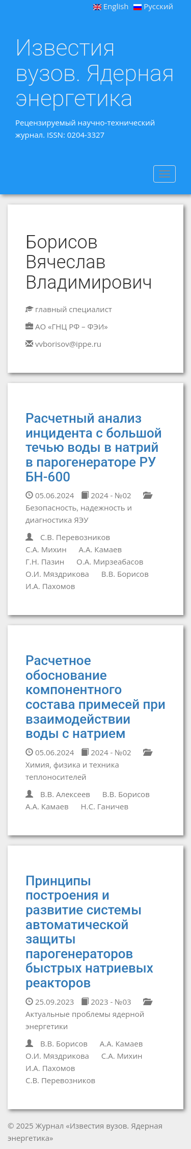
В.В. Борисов (125, 574)
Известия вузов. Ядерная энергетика (94, 73)
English (111, 6)
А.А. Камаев (100, 549)
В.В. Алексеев (65, 794)
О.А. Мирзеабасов (109, 561)
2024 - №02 (106, 495)
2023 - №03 (106, 1002)
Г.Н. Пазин (44, 561)
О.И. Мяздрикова (57, 574)
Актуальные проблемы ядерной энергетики (88, 1014)
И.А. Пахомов (50, 586)
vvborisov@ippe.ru (68, 344)
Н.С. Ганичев (105, 806)
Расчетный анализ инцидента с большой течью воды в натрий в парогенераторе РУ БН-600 (93, 447)
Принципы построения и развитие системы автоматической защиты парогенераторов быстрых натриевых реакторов (89, 931)
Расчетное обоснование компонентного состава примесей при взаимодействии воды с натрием (95, 697)
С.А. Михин (46, 549)
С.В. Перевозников (75, 537)
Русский (153, 6)
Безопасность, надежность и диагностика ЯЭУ (88, 508)
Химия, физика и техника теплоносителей (88, 765)
